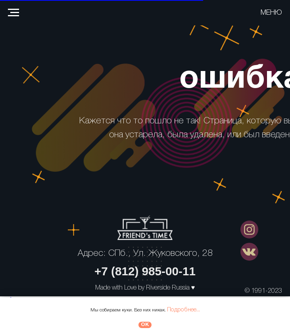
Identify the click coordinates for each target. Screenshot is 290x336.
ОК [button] (145, 324)
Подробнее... (183, 310)
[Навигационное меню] (13, 13)
